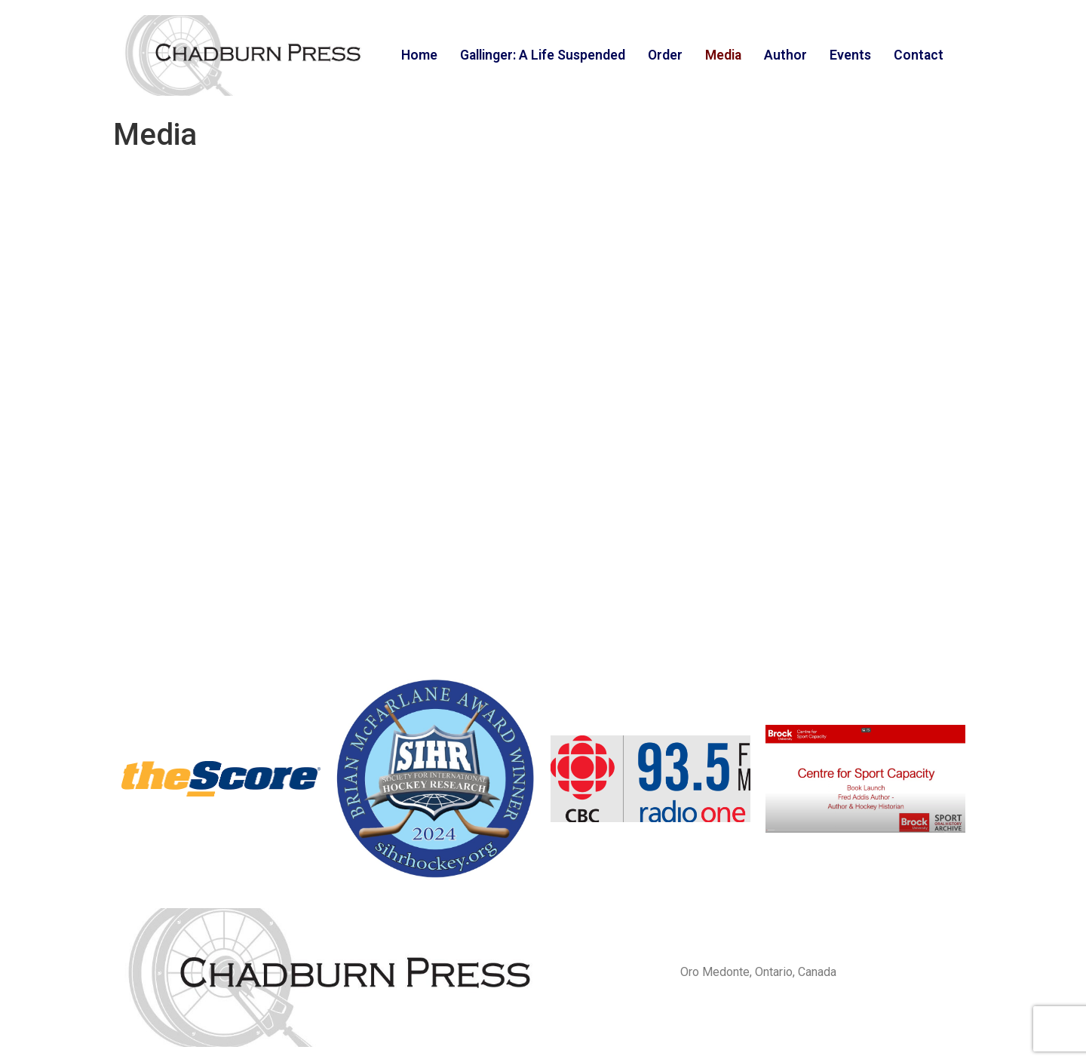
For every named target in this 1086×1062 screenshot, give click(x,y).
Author (785, 55)
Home (419, 55)
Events (850, 55)
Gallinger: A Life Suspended (542, 55)
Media (723, 55)
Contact (918, 55)
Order (665, 55)
